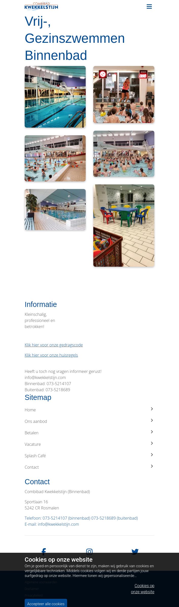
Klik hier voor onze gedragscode (54, 345)
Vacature (89, 444)
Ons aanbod (89, 421)
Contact (89, 467)
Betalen (89, 433)
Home (89, 410)
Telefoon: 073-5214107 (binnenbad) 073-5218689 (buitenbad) (81, 518)
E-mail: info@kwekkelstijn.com (52, 524)
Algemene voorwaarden (41, 582)
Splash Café (89, 455)
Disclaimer (32, 589)
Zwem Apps (114, 575)
